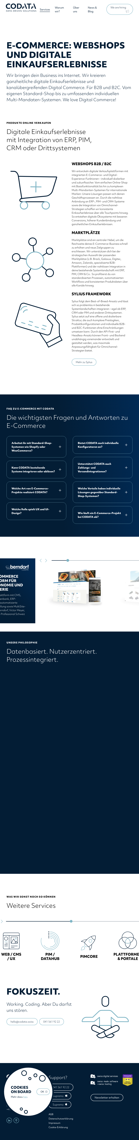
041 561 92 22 (51, 1021)
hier (25, 1096)
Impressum (54, 1122)
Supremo (58, 1096)
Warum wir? (60, 10)
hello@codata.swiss (22, 1021)
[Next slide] (46, 560)
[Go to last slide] (41, 560)
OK (42, 1091)
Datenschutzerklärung (61, 1118)
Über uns (76, 10)
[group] (11, 945)
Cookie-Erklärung (58, 1127)
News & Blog (92, 10)
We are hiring (118, 8)
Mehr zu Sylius (84, 362)
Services (45, 10)
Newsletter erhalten (107, 1097)
